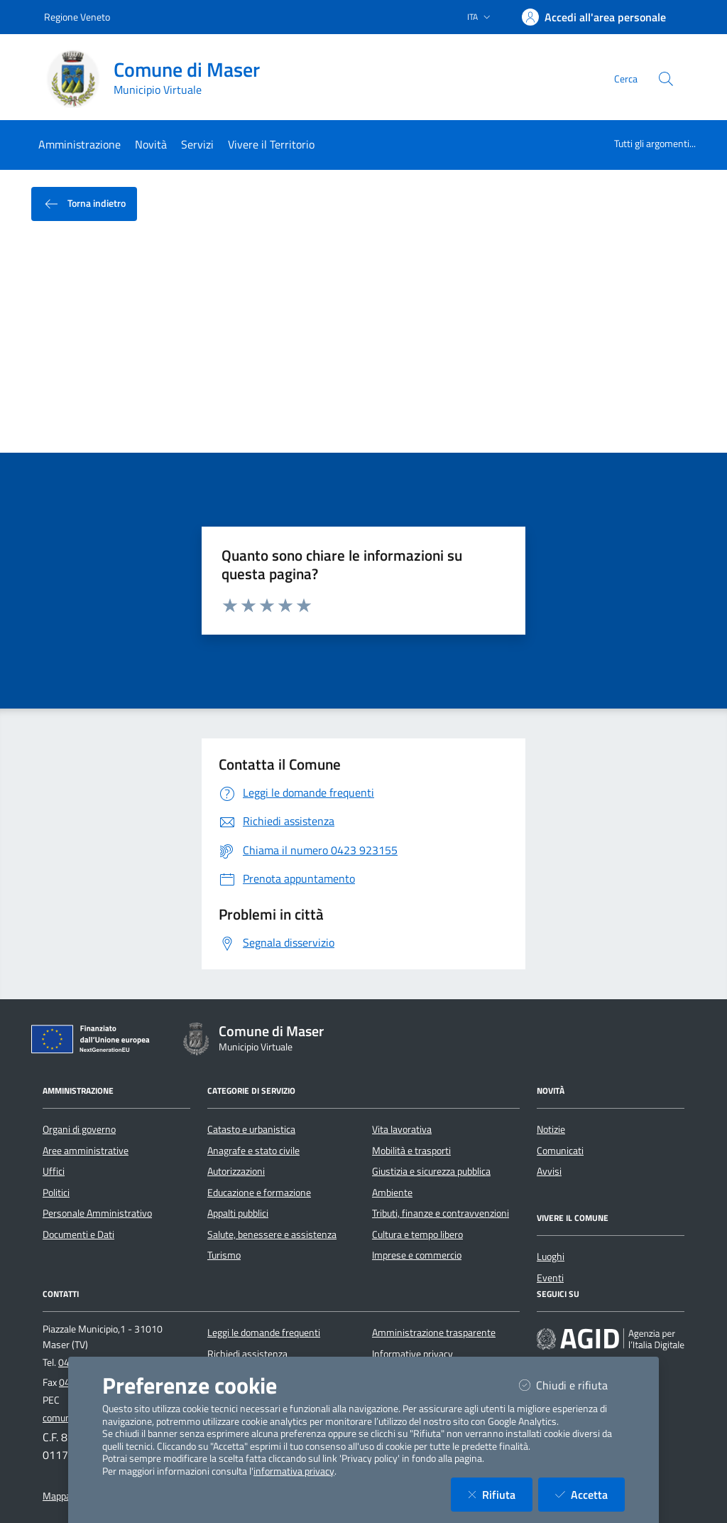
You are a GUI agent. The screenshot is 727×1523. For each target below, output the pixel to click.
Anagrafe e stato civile (253, 1150)
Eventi (550, 1278)
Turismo (224, 1255)
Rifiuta (500, 1494)
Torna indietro (84, 204)
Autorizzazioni (236, 1171)
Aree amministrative (86, 1150)
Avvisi (549, 1171)
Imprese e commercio (416, 1255)
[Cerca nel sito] (666, 79)
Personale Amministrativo (97, 1213)
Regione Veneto (77, 16)
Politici (56, 1192)
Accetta (590, 1494)
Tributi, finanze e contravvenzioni (440, 1213)
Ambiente (392, 1192)
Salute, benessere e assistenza (272, 1234)
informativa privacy (293, 1471)
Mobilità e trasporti (411, 1150)
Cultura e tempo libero (417, 1234)
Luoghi (550, 1256)
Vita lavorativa (402, 1129)
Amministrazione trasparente (434, 1332)
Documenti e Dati (78, 1234)
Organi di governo (79, 1129)
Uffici (54, 1171)
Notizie (551, 1129)
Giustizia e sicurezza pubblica (431, 1171)
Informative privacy (412, 1354)
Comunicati (560, 1150)
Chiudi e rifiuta (572, 1385)
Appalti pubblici (237, 1213)
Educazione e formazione (259, 1192)
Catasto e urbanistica (251, 1129)
